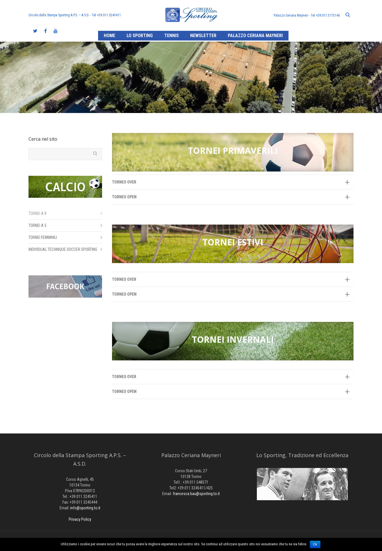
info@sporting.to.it (85, 508)
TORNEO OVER (124, 182)
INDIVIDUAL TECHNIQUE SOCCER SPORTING (63, 249)
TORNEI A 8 (37, 213)
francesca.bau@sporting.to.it (196, 493)
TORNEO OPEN (124, 197)
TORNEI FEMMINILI (43, 237)
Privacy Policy (80, 519)
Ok (315, 544)
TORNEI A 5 (37, 225)
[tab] (233, 182)
